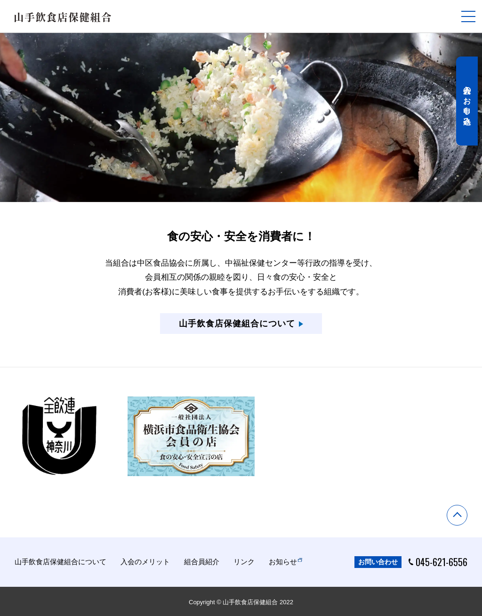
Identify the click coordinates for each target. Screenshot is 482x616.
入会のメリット (145, 561)
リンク (244, 561)
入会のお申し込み (469, 108)
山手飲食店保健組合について (60, 561)
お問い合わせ (378, 561)
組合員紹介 (201, 561)
